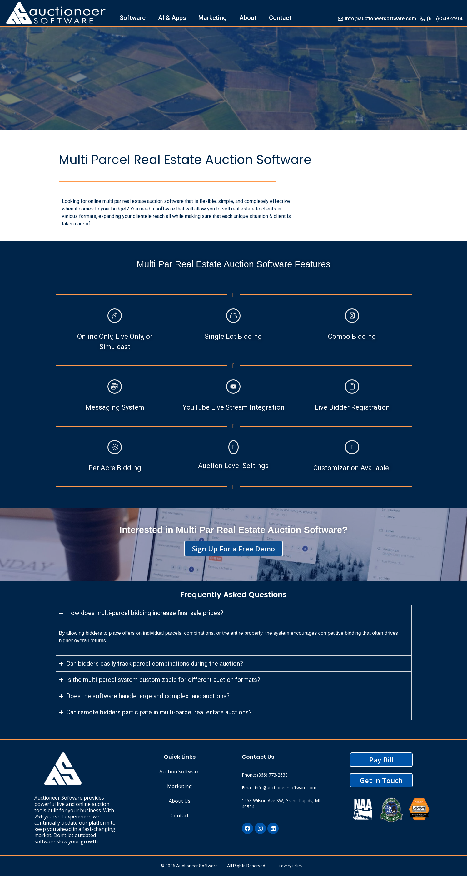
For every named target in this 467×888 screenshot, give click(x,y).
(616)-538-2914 (440, 19)
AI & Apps (172, 18)
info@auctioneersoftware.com (376, 19)
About (247, 18)
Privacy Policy (290, 866)
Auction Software (179, 771)
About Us (180, 800)
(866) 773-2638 (272, 775)
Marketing (212, 18)
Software (133, 18)
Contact (280, 18)
